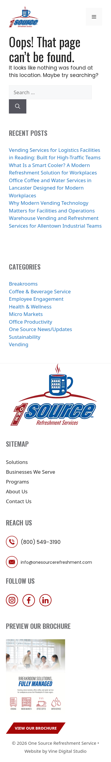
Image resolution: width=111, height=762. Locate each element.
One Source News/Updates (40, 329)
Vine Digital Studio (67, 751)
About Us (17, 491)
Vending (18, 344)
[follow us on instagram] (13, 604)
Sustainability (25, 336)
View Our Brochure (36, 728)
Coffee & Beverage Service (40, 291)
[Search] (17, 106)
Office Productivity (30, 321)
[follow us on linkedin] (47, 604)
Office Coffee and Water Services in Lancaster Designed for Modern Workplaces (50, 188)
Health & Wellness (30, 306)
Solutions (17, 462)
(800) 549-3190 (41, 542)
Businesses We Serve (30, 471)
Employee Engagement (36, 298)
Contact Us (19, 501)
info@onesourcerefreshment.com (56, 562)
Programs (17, 481)
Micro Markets (26, 314)
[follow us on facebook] (30, 604)
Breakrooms (23, 283)
